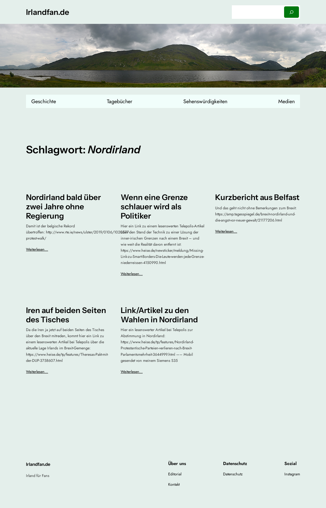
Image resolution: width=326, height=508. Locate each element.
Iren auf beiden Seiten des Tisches (66, 315)
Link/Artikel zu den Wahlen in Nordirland (159, 315)
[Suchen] (291, 12)
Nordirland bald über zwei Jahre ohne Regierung (63, 206)
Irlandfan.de (47, 12)
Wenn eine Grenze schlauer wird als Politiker (154, 206)
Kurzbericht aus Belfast (257, 197)
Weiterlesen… (37, 249)
